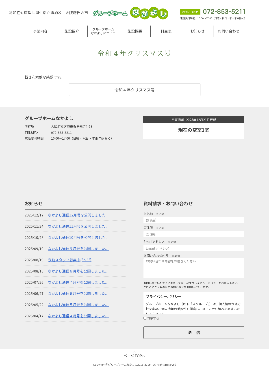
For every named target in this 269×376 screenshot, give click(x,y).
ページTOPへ (134, 355)
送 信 (194, 332)
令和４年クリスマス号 (135, 90)
